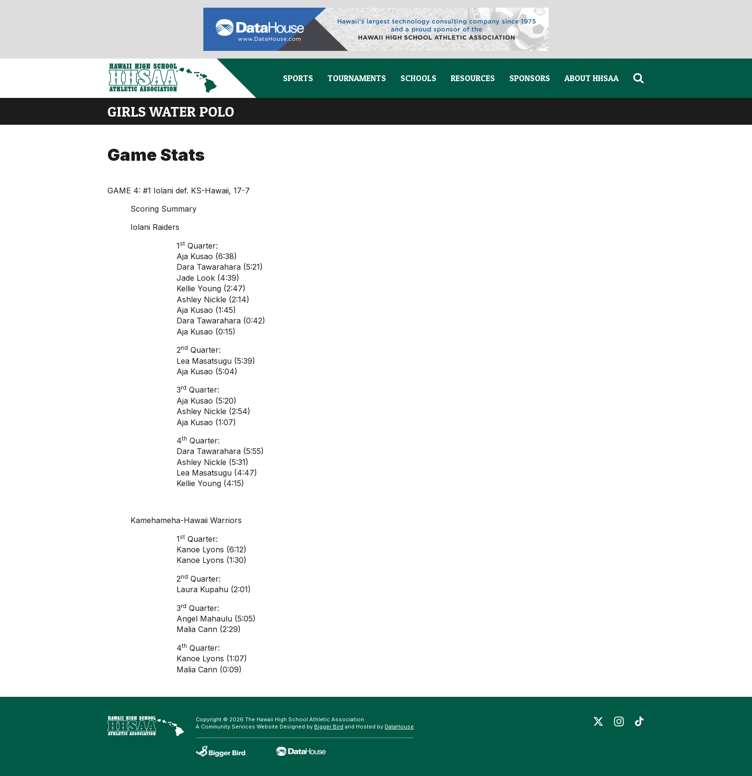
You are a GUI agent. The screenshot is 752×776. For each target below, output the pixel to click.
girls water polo (170, 111)
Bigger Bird (328, 726)
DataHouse (399, 726)
